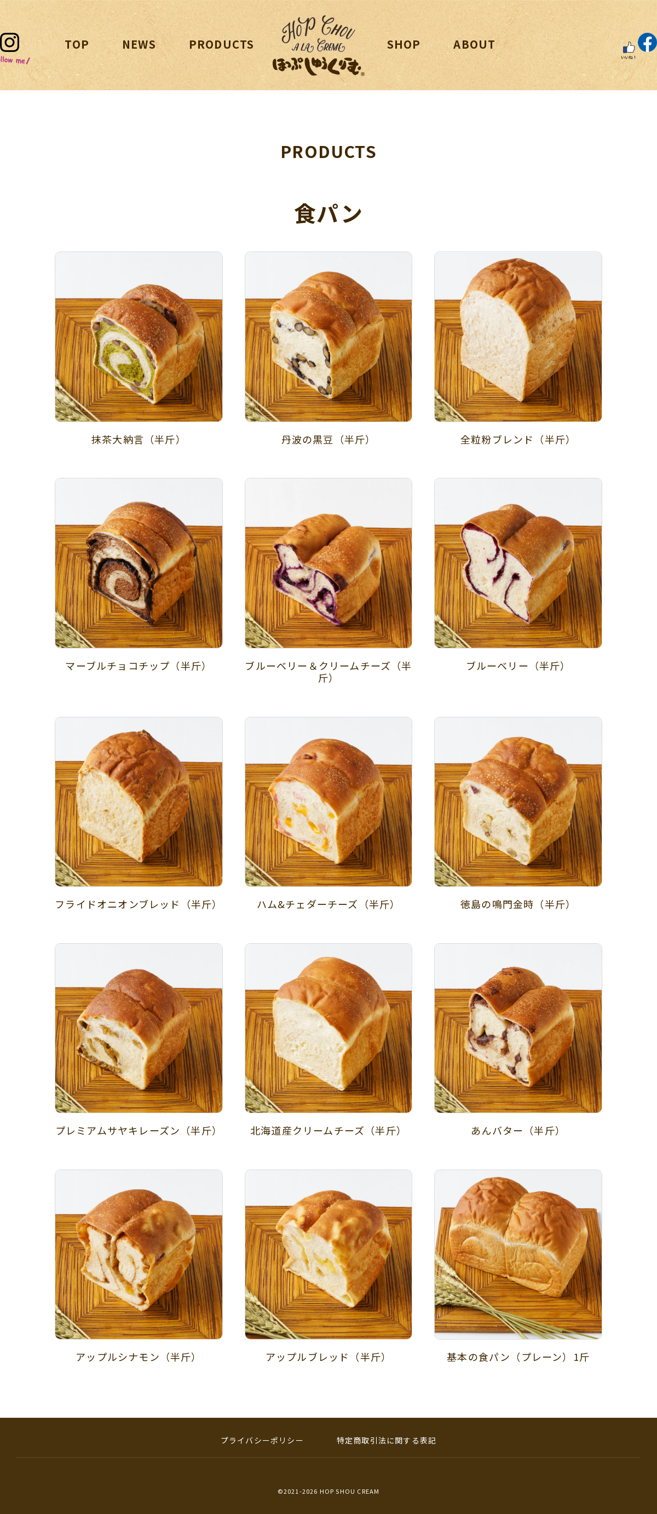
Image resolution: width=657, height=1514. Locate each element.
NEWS (139, 44)
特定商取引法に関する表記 (386, 1440)
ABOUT (474, 44)
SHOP (404, 44)
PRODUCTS (222, 44)
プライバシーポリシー (262, 1440)
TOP (77, 44)
